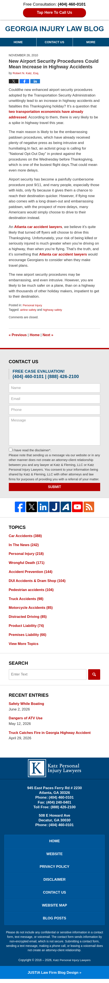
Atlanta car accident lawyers (38, 227)
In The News (24, 544)
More (90, 42)
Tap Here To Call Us (54, 12)
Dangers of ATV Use (26, 720)
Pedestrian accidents (32, 590)
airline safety (28, 309)
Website (54, 856)
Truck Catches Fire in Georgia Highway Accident (51, 734)
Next (48, 334)
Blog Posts (54, 922)
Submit (54, 486)
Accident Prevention (31, 572)
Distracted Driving (28, 618)
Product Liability (27, 627)
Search (94, 675)
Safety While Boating (27, 705)
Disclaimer (54, 882)
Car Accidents (26, 535)
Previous (18, 334)
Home (18, 42)
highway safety (53, 309)
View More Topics (24, 645)
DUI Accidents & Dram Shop (38, 581)
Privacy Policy (54, 869)
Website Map (55, 909)
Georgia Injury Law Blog (54, 28)
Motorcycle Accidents (31, 608)
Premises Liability (28, 636)
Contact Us (54, 42)
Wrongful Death (27, 563)
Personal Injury (33, 304)
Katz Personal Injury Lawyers (72, 964)
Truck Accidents (27, 599)
